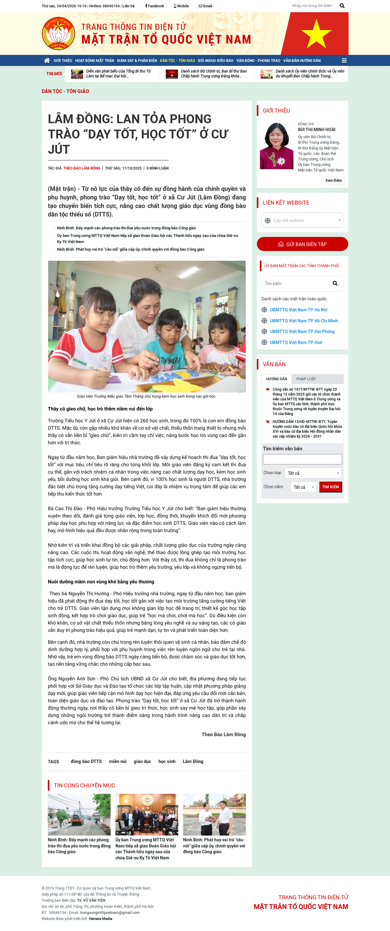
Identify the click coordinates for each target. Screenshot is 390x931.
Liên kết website (286, 202)
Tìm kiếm (330, 487)
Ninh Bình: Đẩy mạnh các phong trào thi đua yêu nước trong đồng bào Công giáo (79, 845)
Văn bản (274, 364)
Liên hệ (128, 6)
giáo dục (142, 761)
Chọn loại (272, 472)
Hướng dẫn (276, 379)
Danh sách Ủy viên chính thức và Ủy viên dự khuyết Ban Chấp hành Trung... (310, 73)
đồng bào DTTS (86, 761)
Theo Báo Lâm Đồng (81, 168)
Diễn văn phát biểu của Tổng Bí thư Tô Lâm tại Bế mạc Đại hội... (118, 73)
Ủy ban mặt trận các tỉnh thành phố (301, 265)
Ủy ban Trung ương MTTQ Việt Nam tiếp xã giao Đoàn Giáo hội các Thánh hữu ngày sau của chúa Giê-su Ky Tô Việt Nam (145, 848)
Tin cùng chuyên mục (84, 785)
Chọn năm (273, 486)
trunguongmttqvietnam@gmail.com (110, 913)
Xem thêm (333, 180)
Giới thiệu (276, 110)
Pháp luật (306, 379)
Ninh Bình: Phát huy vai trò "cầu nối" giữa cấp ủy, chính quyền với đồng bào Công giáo (214, 845)
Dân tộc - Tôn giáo (65, 91)
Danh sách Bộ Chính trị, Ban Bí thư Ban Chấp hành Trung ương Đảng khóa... (214, 73)
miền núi (117, 761)
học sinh (167, 761)
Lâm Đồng (193, 761)
